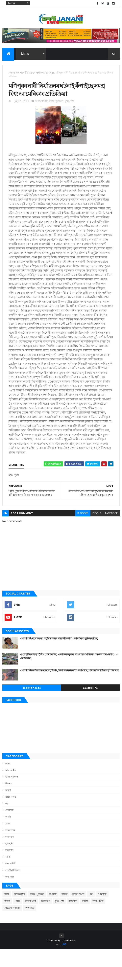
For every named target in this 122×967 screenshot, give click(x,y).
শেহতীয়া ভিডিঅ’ (12, 887)
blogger (82, 530)
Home (12, 74)
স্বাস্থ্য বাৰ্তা (9, 894)
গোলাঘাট (9, 827)
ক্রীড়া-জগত (10, 814)
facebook (111, 530)
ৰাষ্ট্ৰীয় (7, 874)
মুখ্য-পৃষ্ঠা (50, 74)
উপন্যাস (8, 801)
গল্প (6, 821)
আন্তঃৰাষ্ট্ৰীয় (23, 74)
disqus (96, 530)
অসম (7, 781)
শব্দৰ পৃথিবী (10, 881)
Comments (90, 705)
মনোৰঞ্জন (9, 854)
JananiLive (68, 958)
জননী (8, 834)
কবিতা (8, 807)
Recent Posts (32, 705)
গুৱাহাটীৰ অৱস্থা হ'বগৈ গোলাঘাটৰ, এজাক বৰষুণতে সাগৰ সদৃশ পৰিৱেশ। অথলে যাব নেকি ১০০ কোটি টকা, (69, 674)
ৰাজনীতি (9, 867)
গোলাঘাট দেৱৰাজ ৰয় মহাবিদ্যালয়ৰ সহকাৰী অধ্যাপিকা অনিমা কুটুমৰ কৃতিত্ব (59, 656)
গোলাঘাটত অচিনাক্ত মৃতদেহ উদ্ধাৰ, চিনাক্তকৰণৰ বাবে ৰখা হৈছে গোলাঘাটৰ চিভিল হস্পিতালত (69, 688)
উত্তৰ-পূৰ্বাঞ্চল (37, 74)
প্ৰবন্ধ (7, 841)
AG (64, 962)
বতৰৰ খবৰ (10, 847)
